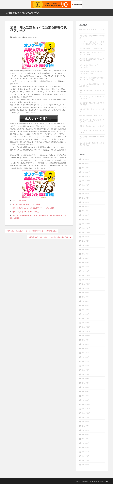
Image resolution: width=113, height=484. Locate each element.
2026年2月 (85, 164)
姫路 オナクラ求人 (19, 201)
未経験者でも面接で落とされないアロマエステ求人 (91, 60)
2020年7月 (85, 426)
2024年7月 (85, 246)
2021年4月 (85, 387)
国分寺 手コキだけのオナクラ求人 (91, 126)
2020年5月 (85, 435)
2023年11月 (86, 280)
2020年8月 (85, 422)
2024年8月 (85, 241)
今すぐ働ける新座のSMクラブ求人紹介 (92, 138)
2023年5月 (85, 306)
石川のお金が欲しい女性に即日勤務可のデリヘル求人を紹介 (33, 208)
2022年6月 (85, 353)
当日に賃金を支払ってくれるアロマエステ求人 (91, 104)
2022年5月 (85, 357)
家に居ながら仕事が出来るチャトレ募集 (26, 205)
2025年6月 (85, 198)
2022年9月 (85, 340)
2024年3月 (85, 263)
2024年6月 (85, 250)
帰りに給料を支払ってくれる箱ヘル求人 (91, 92)
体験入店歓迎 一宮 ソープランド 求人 (91, 110)
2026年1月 (85, 168)
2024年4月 (85, 258)
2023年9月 (85, 289)
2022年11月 (86, 332)
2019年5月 (85, 456)
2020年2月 (85, 448)
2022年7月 (85, 349)
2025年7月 (85, 194)
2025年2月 (85, 215)
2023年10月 (86, 284)
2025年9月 (85, 185)
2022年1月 (85, 375)
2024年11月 (86, 228)
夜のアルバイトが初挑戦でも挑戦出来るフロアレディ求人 (91, 79)
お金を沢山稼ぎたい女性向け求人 (22, 12)
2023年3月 (85, 314)
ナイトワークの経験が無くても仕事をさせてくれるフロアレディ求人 (91, 43)
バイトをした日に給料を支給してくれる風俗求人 (91, 85)
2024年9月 (85, 237)
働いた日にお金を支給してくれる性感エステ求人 (91, 144)
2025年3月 (85, 211)
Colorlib (90, 482)
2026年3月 (85, 160)
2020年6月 (85, 431)
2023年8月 (85, 293)
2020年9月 (85, 418)
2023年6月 (85, 301)
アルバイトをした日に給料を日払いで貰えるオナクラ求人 (91, 73)
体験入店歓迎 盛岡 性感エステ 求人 (91, 116)
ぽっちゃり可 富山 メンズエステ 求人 (91, 31)
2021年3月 (85, 392)
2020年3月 (85, 443)
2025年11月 (86, 177)
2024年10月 (86, 233)
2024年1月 (85, 271)
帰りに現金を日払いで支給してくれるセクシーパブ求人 (91, 121)
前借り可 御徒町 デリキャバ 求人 (90, 49)
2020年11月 (86, 409)
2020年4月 (85, 439)
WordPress (104, 482)
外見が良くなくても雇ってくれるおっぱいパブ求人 (91, 54)
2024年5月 (85, 254)
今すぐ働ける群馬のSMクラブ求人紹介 (92, 37)
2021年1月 (85, 400)
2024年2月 (85, 267)
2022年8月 (85, 344)
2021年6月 (85, 379)
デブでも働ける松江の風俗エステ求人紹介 (91, 132)
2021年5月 (85, 383)
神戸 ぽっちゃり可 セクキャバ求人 (25, 212)
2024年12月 (86, 224)
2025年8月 (85, 190)
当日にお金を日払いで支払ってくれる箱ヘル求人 (91, 66)
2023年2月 (85, 319)
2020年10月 (86, 413)
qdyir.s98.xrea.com (30, 37)
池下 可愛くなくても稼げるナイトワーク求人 (91, 98)
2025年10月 (86, 181)
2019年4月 (85, 461)
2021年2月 (85, 396)
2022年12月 (86, 327)
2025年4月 (85, 207)
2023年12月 (86, 276)
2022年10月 (86, 336)
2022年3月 (85, 366)
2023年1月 (85, 323)
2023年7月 (85, 297)
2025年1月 (85, 220)
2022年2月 (85, 370)
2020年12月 (86, 405)
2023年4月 (85, 310)
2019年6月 (85, 452)
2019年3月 (85, 465)
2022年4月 (85, 362)
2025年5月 (85, 203)
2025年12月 (86, 172)
